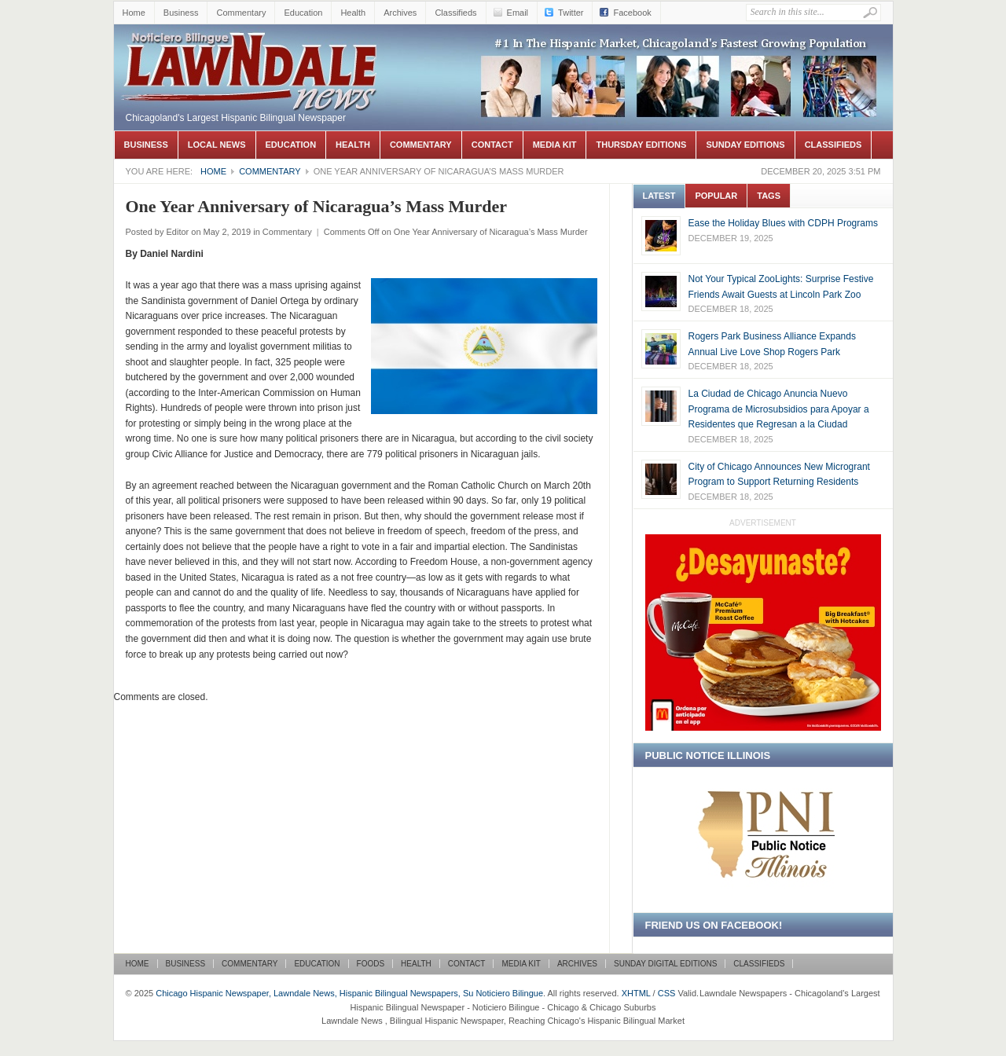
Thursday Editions (641, 144)
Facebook (632, 12)
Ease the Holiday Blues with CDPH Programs (783, 223)
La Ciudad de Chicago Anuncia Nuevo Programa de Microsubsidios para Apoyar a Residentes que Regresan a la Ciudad (778, 409)
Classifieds (455, 12)
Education (303, 12)
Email (518, 12)
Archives (400, 12)
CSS (667, 993)
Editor (177, 231)
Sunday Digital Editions (665, 963)
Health (352, 12)
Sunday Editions (745, 144)
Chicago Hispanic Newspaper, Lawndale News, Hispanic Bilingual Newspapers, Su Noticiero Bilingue (251, 48)
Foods (371, 963)
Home (134, 12)
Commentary (241, 12)
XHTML (636, 993)
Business (181, 12)
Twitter (570, 12)
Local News (217, 144)
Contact (492, 144)
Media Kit (555, 144)
